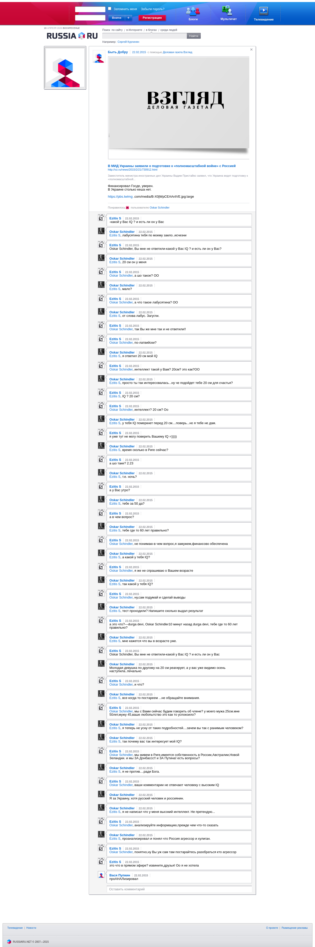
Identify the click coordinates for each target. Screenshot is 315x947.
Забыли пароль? (153, 9)
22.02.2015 (139, 52)
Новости (31, 928)
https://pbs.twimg (120, 196)
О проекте (272, 928)
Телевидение (15, 928)
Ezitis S (114, 235)
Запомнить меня (125, 9)
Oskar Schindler (159, 207)
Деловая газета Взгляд (177, 52)
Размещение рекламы (295, 928)
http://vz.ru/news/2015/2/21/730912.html (133, 169)
